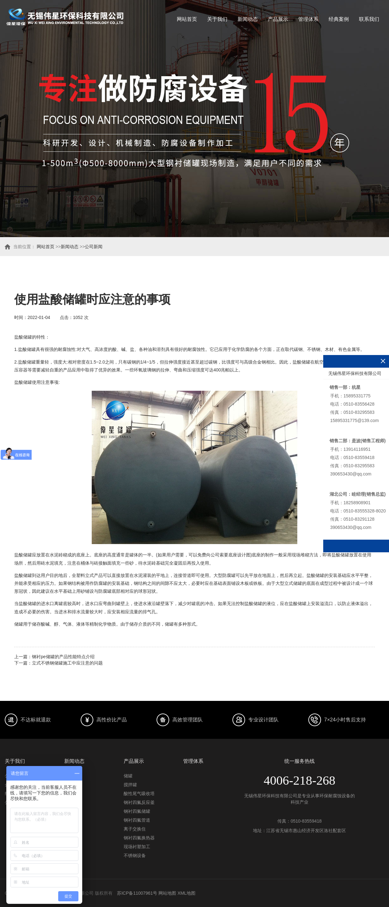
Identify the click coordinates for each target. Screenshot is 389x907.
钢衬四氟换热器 (139, 837)
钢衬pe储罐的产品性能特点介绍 (63, 656)
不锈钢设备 (135, 855)
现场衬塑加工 (137, 846)
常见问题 (73, 793)
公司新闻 (93, 246)
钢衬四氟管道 (137, 820)
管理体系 (308, 19)
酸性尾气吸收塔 (139, 793)
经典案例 (339, 19)
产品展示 (278, 19)
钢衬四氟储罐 (137, 811)
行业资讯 (73, 784)
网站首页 (187, 19)
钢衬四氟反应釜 (139, 802)
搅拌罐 (130, 784)
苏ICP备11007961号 (137, 893)
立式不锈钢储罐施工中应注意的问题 (67, 662)
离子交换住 (135, 828)
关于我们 (217, 19)
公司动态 (73, 775)
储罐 (128, 775)
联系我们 (369, 19)
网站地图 (167, 893)
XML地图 (186, 893)
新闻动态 (248, 19)
